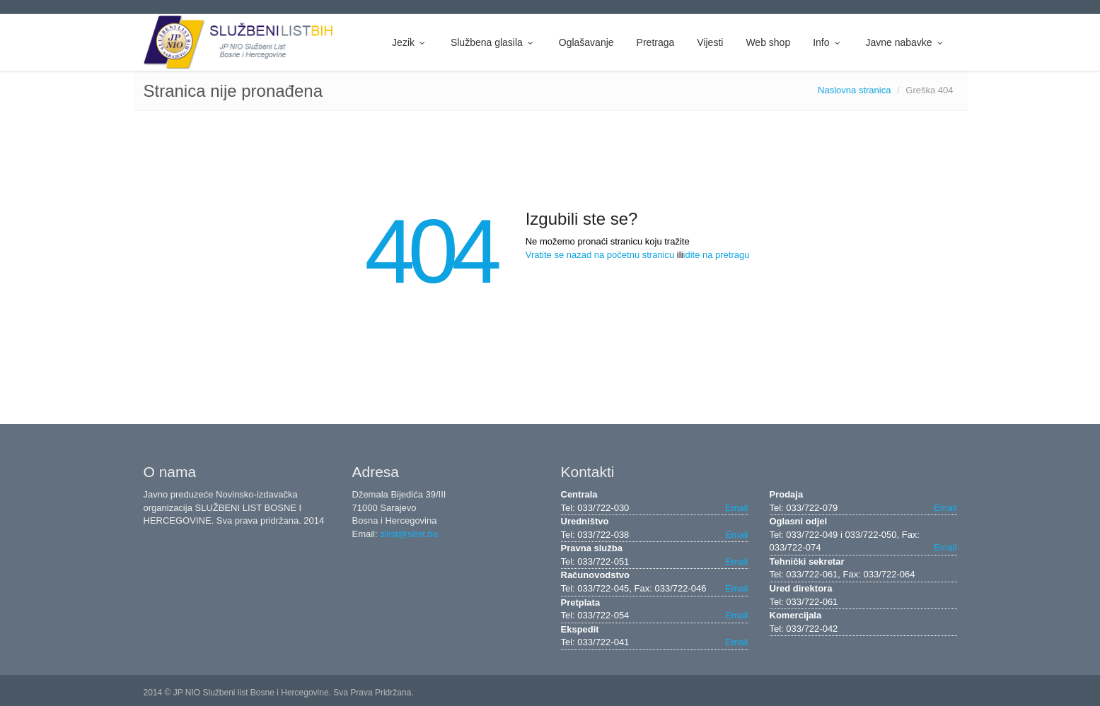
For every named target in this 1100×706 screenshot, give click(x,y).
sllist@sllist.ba (409, 534)
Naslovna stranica (854, 90)
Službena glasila (493, 42)
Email (736, 507)
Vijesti (710, 42)
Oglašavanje (586, 42)
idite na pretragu (716, 254)
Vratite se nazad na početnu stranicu (600, 254)
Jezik (410, 42)
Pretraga (656, 42)
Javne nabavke (905, 42)
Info (828, 42)
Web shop (768, 42)
